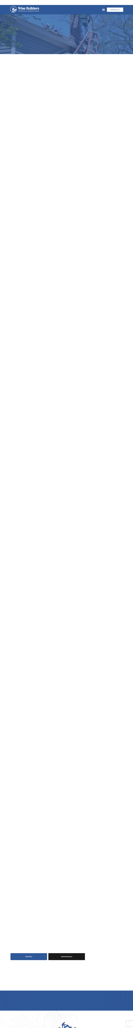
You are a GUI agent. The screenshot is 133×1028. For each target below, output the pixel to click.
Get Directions (66, 957)
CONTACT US (115, 10)
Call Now (28, 957)
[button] (103, 10)
